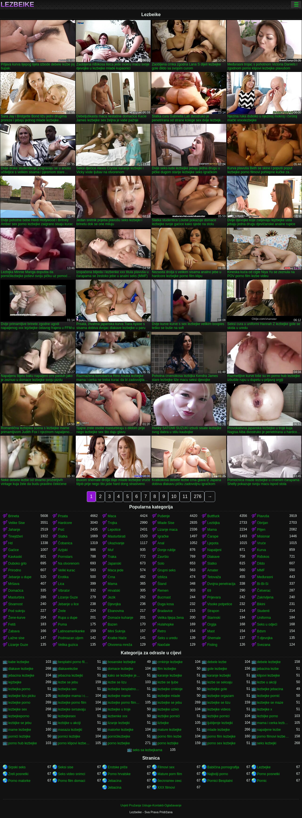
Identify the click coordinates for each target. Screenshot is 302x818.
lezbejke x (264, 709)
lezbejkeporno (18, 716)
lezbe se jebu (68, 682)
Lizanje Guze (68, 597)
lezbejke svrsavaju (72, 709)
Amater (212, 570)
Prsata (63, 516)
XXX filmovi (166, 788)
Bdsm (261, 631)
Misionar (263, 536)
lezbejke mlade (169, 696)
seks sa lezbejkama (147, 750)
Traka (112, 557)
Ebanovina (116, 611)
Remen (163, 591)
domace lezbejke (120, 669)
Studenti (263, 611)
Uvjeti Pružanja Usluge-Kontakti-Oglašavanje (150, 805)
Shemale (214, 638)
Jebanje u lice (68, 604)
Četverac (264, 591)
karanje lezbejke (170, 675)
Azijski (63, 550)
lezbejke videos (218, 709)
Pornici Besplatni (219, 781)
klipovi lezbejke (268, 675)
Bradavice (165, 611)
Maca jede (115, 570)
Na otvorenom (68, 563)
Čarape (212, 536)
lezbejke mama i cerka (74, 696)
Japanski (114, 563)
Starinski (213, 618)
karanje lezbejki (219, 675)
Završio (163, 557)
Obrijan (262, 523)
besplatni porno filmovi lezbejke (74, 662)
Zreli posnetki (18, 774)
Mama (212, 530)
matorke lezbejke (120, 730)
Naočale (164, 645)
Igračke (163, 536)
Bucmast (164, 597)
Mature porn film (170, 774)
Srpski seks (16, 767)
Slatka (62, 536)
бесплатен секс (170, 781)
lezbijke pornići (169, 716)
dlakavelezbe (68, 669)
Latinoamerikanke (71, 631)
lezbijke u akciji (69, 723)
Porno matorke (19, 781)
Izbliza (162, 577)
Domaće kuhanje (120, 618)
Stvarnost (15, 604)
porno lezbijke (168, 743)
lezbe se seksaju (219, 682)
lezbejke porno (19, 703)
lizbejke (163, 723)
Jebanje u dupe (19, 577)
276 (197, 496)
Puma (62, 624)
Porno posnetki (268, 774)
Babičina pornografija (223, 767)
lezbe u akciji (267, 682)
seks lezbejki (266, 743)
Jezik (111, 597)
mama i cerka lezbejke (273, 723)
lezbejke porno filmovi (124, 703)
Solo (161, 563)
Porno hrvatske (119, 774)
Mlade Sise (166, 523)
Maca (112, 516)
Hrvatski (114, 591)
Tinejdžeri (15, 536)
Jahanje (14, 530)
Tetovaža (214, 577)
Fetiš (12, 624)
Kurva (261, 550)
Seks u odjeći (267, 624)
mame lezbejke (19, 730)
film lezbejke (167, 669)
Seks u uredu (168, 638)
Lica (61, 584)
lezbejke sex (17, 709)
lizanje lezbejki (119, 723)
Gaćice (13, 550)
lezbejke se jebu (170, 703)
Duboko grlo (17, 563)
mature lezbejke (170, 730)
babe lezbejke (18, 662)
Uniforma (264, 618)
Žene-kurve (16, 618)
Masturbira (16, 597)
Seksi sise (65, 767)
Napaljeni (214, 550)
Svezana (263, 645)
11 (185, 496)
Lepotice (114, 530)
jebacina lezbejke (21, 675)
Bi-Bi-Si (262, 584)
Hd (10, 543)
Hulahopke (166, 624)
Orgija (211, 624)
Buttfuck (213, 516)
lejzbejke (14, 682)
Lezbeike (17, 4)
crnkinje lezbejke (170, 662)
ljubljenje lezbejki (220, 723)
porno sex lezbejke (221, 743)
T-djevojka (265, 638)
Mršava (13, 584)
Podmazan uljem (70, 638)
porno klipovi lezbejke (74, 743)
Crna (111, 577)
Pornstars (65, 557)
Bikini (261, 604)
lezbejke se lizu (218, 703)
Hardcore (65, 523)
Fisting (212, 645)
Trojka (112, 523)
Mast (211, 631)
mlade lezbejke (218, 730)
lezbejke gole (217, 689)
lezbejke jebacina (270, 689)
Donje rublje (167, 550)
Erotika (63, 577)
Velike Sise (16, 523)
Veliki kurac (66, 570)
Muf (110, 550)
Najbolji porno (217, 774)
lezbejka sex (67, 689)
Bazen (112, 624)
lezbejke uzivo (168, 709)
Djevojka (114, 604)
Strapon (213, 611)
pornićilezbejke (119, 736)
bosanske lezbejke (122, 662)
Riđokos (263, 557)
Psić (61, 530)
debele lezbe (217, 662)
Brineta (13, 516)
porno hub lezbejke (22, 743)
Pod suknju (16, 611)
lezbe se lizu (117, 682)
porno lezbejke (119, 743)
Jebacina (114, 781)
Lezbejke (264, 767)
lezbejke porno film (72, 703)
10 (173, 496)
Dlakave (213, 557)
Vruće (261, 543)
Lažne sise (16, 638)
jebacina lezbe (268, 669)
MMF (261, 570)
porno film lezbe (170, 736)
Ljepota (212, 543)
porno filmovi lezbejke (273, 736)
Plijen (261, 530)
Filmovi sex (166, 767)
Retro (162, 631)
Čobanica (65, 543)
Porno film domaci (71, 781)
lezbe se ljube (168, 682)
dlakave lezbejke (20, 669)
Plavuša (263, 516)
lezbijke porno (267, 716)
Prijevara (214, 597)
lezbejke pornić (268, 696)
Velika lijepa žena (171, 618)
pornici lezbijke (69, 736)
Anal (161, 543)
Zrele (62, 611)
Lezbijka (213, 523)
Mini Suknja (116, 631)
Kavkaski (15, 557)
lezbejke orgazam (220, 696)
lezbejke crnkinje (170, 689)
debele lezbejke (269, 662)
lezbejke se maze (270, 703)
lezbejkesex (67, 716)
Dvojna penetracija (221, 584)
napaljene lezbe (269, 730)
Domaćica (15, 591)
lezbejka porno (19, 689)
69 (209, 591)
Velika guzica (68, 645)
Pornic (262, 781)
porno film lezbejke (221, 736)
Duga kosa (166, 604)
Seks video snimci (71, 774)
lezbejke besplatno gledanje (124, 689)
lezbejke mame (119, 696)
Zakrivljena (265, 597)
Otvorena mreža (120, 645)
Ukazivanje (116, 543)
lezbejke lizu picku (22, 696)
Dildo (261, 563)
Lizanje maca (168, 530)
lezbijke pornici (218, 716)
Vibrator (64, 591)
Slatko (212, 563)
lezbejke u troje (119, 709)
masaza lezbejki (70, 730)
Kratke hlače (117, 638)
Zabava (14, 631)
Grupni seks (167, 570)
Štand (162, 584)
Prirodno (14, 570)
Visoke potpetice (219, 604)
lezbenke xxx (117, 716)
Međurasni (265, 577)
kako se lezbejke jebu (124, 675)
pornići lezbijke (19, 736)
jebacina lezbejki (70, 675)
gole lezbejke (217, 669)
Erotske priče (118, 767)
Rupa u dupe (67, 618)
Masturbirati (117, 536)
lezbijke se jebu (19, 723)
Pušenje (164, 516)
